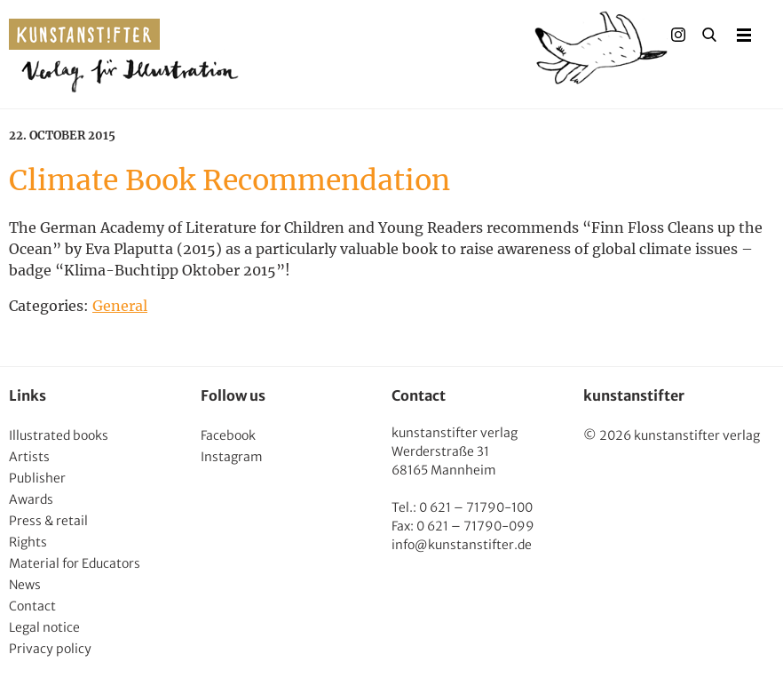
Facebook (228, 435)
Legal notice (44, 627)
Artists (29, 457)
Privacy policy (50, 649)
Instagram (232, 457)
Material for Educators (74, 563)
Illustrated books (58, 435)
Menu (744, 34)
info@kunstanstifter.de (462, 545)
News (25, 585)
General (119, 306)
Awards (31, 499)
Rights (28, 542)
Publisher (37, 478)
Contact (32, 606)
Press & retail (48, 521)
